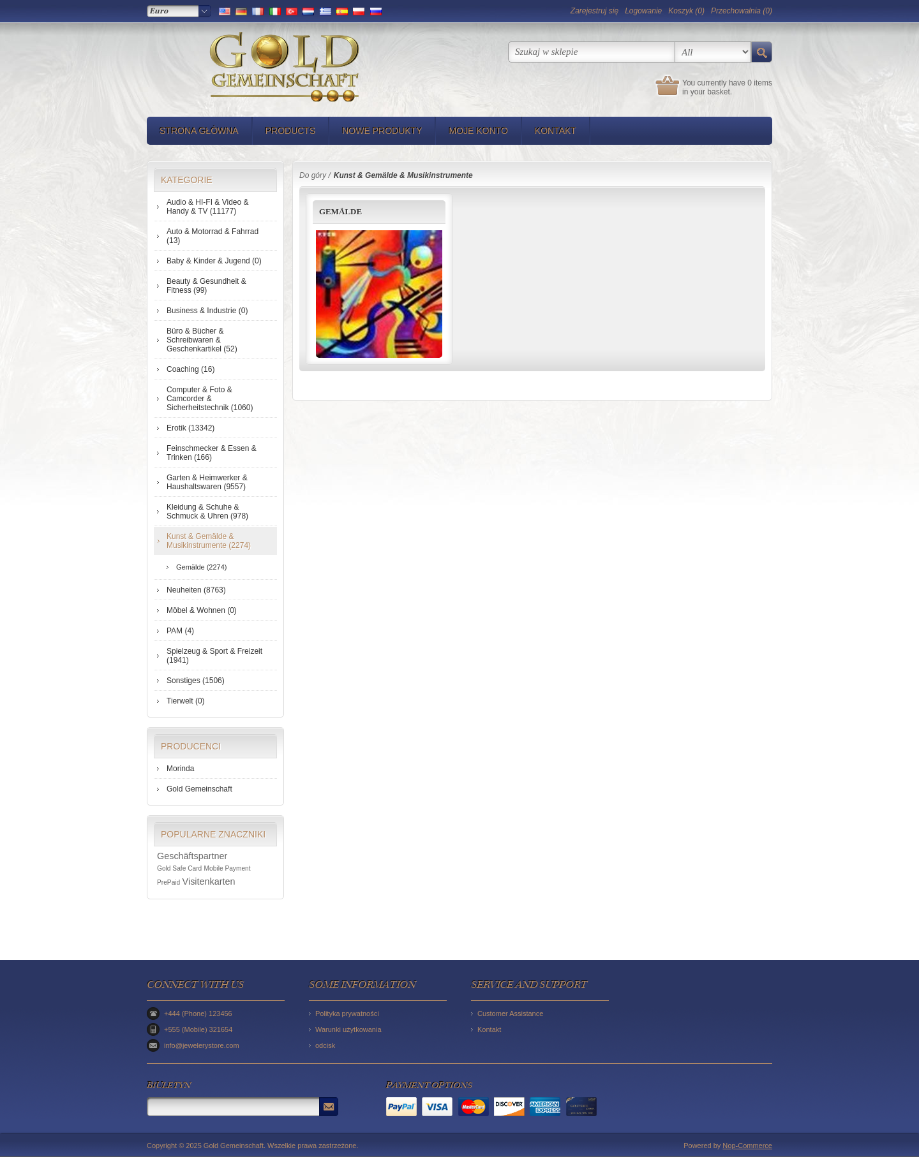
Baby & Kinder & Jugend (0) (214, 260)
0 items (759, 82)
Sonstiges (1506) (196, 680)
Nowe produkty (382, 131)
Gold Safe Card (179, 868)
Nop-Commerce (747, 1145)
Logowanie (643, 10)
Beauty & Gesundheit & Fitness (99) (206, 286)
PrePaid (168, 882)
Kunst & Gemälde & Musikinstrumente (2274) (209, 541)
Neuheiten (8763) (196, 590)
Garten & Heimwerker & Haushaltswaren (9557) (207, 482)
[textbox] (591, 52)
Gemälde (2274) (201, 567)
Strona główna (199, 131)
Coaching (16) (190, 369)
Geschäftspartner (192, 856)
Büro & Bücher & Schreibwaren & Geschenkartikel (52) (202, 340)
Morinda (180, 768)
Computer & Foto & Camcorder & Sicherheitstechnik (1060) (210, 398)
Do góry (312, 175)
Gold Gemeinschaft (199, 789)
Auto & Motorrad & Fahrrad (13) (212, 236)
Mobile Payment (227, 868)
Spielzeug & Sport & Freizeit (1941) (214, 656)
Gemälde (340, 211)
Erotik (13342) (190, 428)
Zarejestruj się (594, 10)
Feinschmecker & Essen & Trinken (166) (212, 453)
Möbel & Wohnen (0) (202, 610)
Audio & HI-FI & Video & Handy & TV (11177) (208, 207)
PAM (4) (180, 630)
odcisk (325, 1045)
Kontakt (555, 131)
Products (290, 131)
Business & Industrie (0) (207, 310)
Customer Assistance (510, 1013)
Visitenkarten (209, 881)
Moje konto (478, 131)
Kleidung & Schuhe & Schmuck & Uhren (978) (207, 511)
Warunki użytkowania (348, 1029)
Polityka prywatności (347, 1013)
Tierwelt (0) (186, 700)
